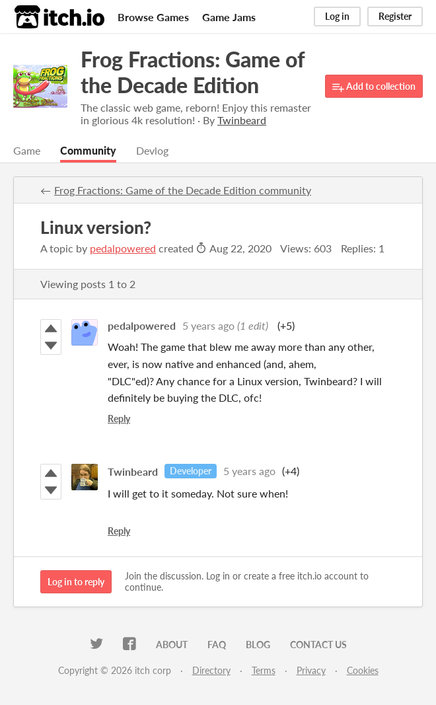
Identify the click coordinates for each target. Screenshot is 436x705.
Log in (337, 16)
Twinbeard (133, 470)
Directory (211, 670)
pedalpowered (123, 248)
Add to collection (374, 87)
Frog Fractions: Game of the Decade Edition (193, 72)
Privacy (311, 670)
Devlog (152, 150)
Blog (258, 644)
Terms (263, 670)
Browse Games (153, 17)
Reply (119, 418)
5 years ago (208, 325)
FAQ (216, 644)
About (172, 644)
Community (88, 150)
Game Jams (229, 17)
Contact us (318, 644)
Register (395, 16)
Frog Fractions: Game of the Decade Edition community (182, 190)
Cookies (363, 670)
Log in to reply (76, 581)
